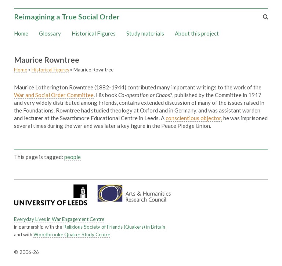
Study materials (145, 33)
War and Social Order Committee (54, 95)
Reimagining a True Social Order (67, 16)
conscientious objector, (194, 118)
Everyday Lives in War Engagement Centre (59, 219)
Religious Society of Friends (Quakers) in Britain (114, 227)
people (72, 157)
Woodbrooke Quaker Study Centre (71, 234)
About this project (197, 33)
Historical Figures (94, 33)
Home (21, 33)
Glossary (50, 33)
